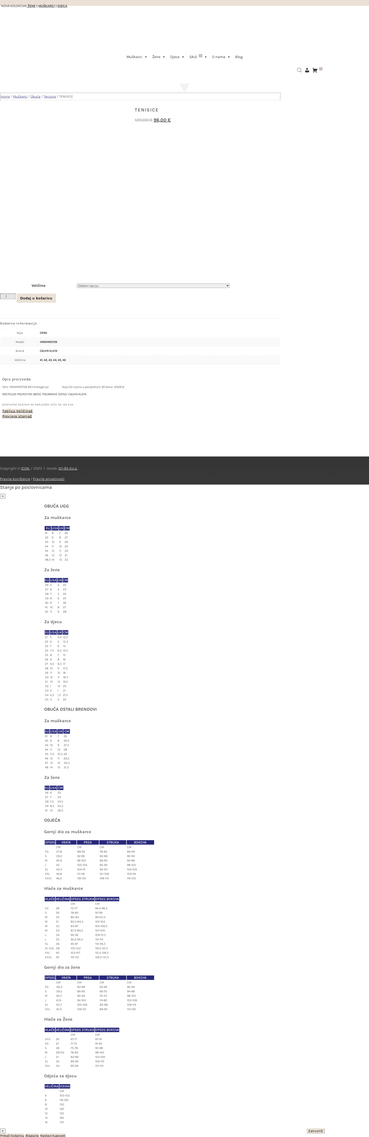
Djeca (177, 57)
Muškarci (137, 57)
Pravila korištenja (15, 478)
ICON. (25, 467)
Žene (159, 57)
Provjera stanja (16, 415)
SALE (198, 56)
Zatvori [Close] (314, 1130)
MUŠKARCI (46, 6)
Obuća (35, 97)
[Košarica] (318, 70)
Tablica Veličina (16, 410)
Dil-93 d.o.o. (68, 467)
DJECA (62, 6)
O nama (221, 57)
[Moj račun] (307, 70)
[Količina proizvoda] (8, 295)
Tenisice (50, 97)
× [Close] (3, 495)
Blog (239, 57)
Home (5, 97)
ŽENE (31, 6)
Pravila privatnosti (49, 478)
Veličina (38, 284)
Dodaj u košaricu (36, 297)
